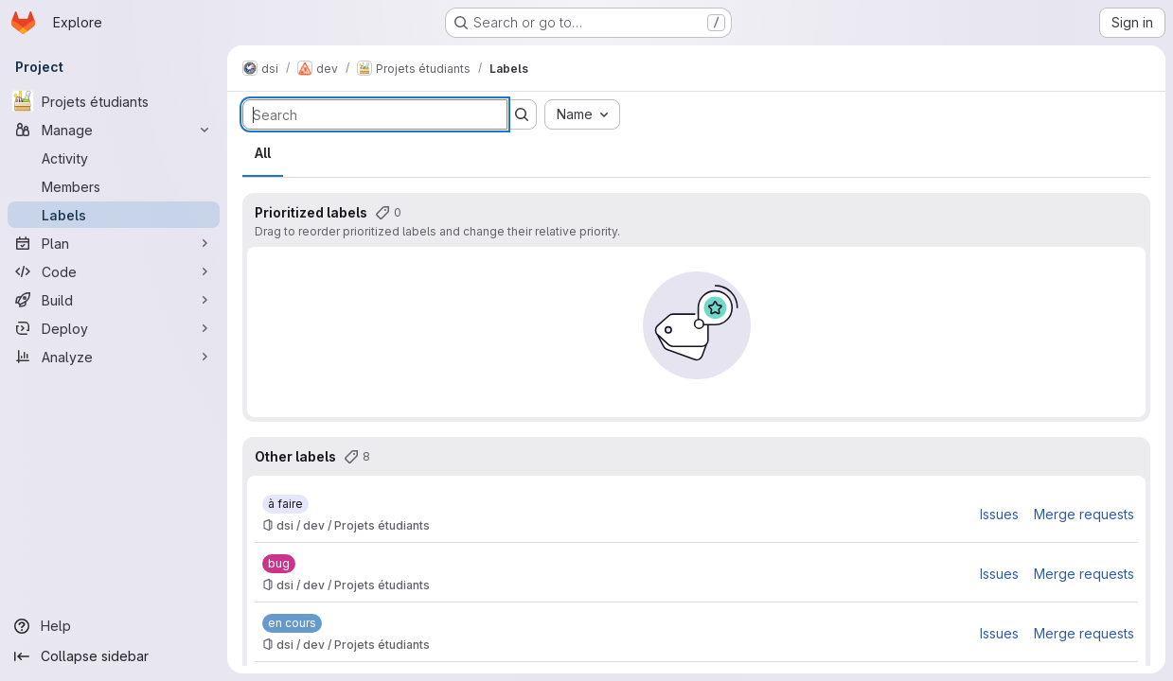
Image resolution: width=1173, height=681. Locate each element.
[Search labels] (374, 114)
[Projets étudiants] (114, 101)
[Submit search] (522, 114)
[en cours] (292, 623)
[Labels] (114, 214)
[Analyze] (114, 356)
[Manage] (114, 129)
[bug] (278, 563)
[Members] (114, 186)
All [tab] (263, 153)
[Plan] (114, 243)
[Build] (114, 300)
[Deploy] (114, 328)
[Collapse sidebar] (114, 656)
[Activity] (114, 158)
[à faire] (285, 504)
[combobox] (582, 114)
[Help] (114, 626)
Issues (999, 514)
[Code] (114, 271)
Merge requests (1084, 514)
